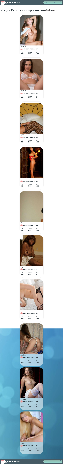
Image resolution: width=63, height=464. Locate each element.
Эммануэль (24, 178)
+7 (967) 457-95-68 (29, 401)
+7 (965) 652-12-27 (29, 446)
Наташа (23, 399)
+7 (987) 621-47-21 (29, 269)
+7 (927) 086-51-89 (29, 357)
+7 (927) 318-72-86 (29, 137)
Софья (22, 443)
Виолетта (23, 311)
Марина (23, 46)
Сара (22, 267)
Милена (23, 223)
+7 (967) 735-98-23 (29, 93)
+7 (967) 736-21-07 (29, 49)
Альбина (23, 355)
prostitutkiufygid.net (50, 10)
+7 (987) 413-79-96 (29, 225)
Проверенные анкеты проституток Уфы (53, 2)
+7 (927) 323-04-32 (29, 313)
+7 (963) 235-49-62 (29, 181)
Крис (22, 134)
